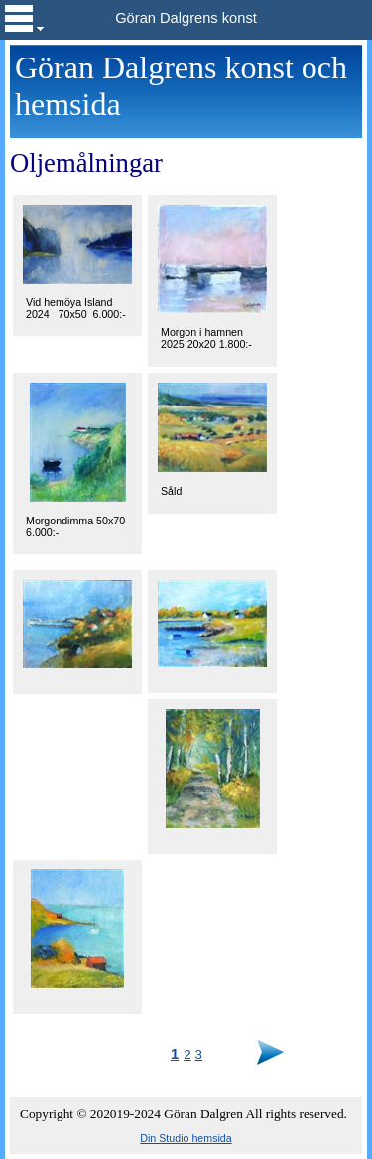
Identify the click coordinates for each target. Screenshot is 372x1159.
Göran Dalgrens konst (186, 18)
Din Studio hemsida (185, 1138)
